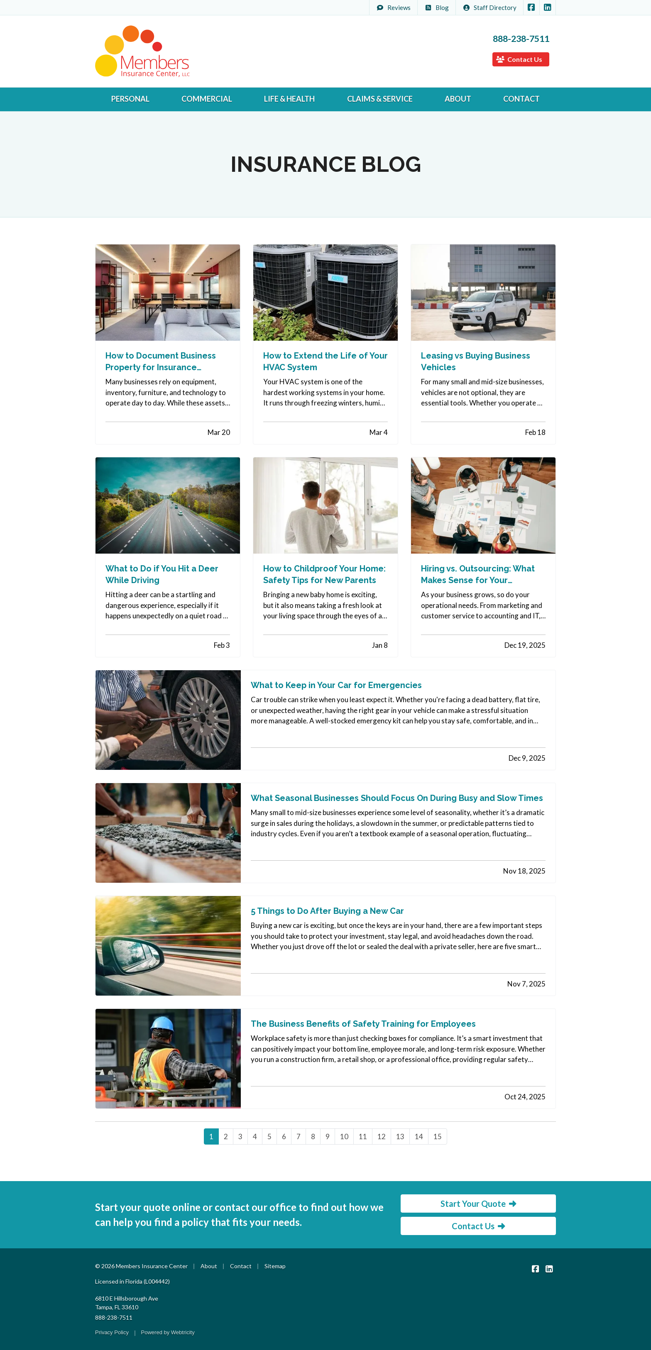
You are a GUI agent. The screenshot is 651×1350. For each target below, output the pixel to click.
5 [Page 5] (269, 1136)
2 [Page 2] (226, 1136)
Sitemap (275, 1265)
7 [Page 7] (298, 1136)
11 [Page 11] (363, 1136)
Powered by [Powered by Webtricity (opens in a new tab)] (168, 1332)
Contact (521, 98)
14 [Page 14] (419, 1136)
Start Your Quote (478, 1203)
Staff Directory (489, 7)
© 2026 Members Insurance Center (141, 1265)
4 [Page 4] (255, 1136)
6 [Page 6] (284, 1136)
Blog (436, 7)
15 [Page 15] (437, 1136)
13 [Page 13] (400, 1136)
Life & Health (289, 98)
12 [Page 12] (381, 1136)
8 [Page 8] (313, 1136)
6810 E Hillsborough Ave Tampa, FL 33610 (126, 1303)
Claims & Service (380, 98)
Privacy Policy (112, 1332)
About (458, 98)
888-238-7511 (521, 38)
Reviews (393, 7)
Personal (130, 98)
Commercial (206, 98)
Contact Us (519, 59)
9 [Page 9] (328, 1136)
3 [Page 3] (240, 1136)
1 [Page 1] (211, 1136)
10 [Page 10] (344, 1136)
